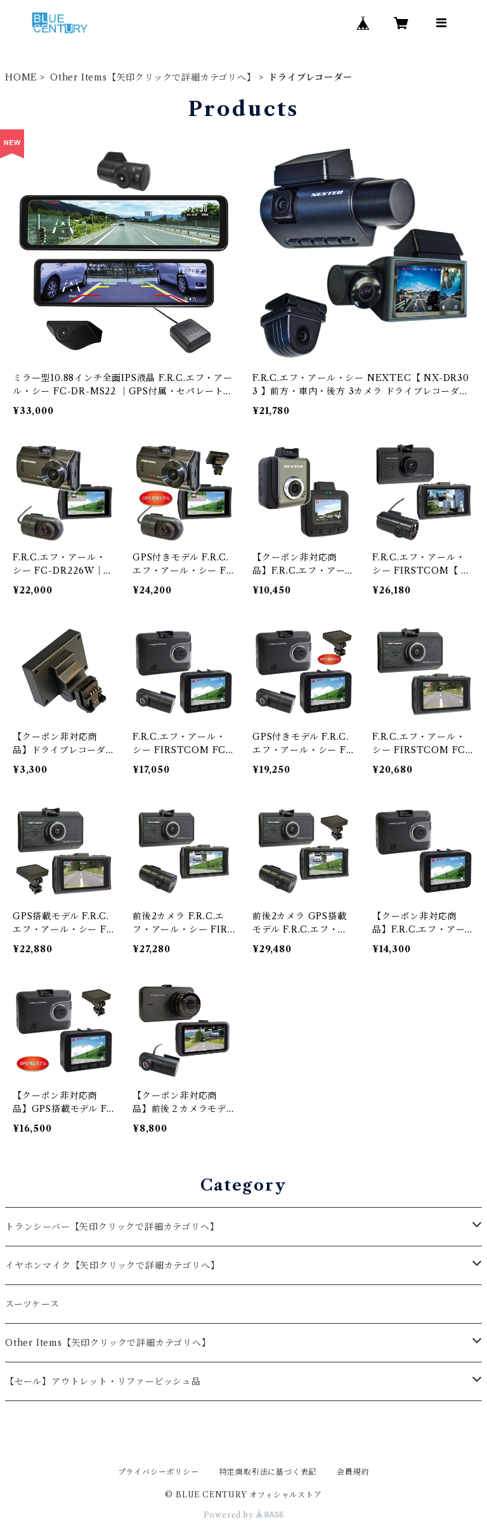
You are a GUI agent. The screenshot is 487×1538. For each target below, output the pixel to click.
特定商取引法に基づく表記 (268, 1472)
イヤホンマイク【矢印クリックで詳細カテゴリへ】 (112, 1265)
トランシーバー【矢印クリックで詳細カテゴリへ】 (112, 1226)
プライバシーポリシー (158, 1472)
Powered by (244, 1515)
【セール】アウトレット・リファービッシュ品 (103, 1381)
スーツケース (32, 1304)
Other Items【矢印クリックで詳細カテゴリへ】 (153, 77)
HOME (21, 77)
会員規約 (353, 1472)
